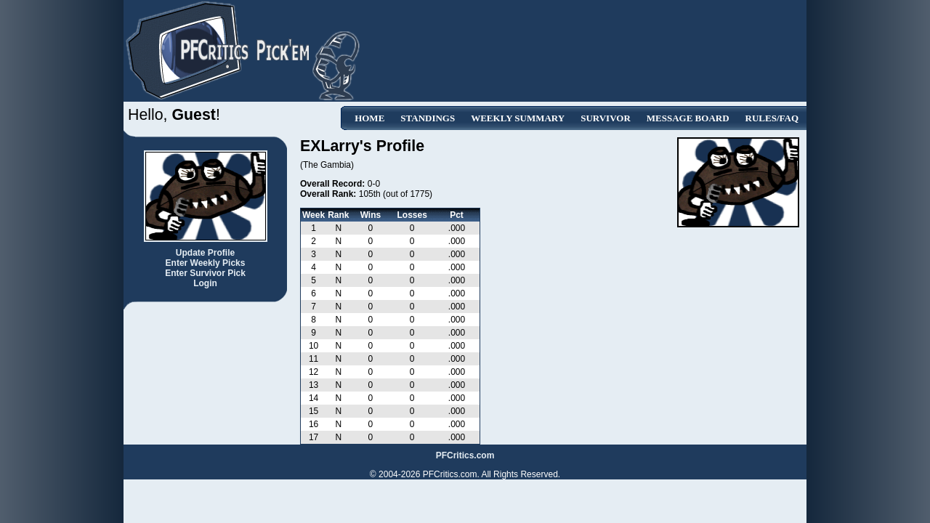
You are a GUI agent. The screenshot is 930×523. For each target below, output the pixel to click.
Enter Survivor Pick (205, 273)
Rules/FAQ (771, 118)
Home (369, 118)
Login (205, 283)
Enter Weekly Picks (206, 263)
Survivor (606, 118)
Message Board (688, 118)
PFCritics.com (465, 455)
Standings (427, 118)
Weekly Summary (518, 118)
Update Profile (205, 253)
